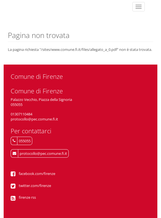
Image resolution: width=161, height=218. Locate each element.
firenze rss (27, 197)
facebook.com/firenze (37, 173)
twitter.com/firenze (35, 185)
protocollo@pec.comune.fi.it (43, 153)
